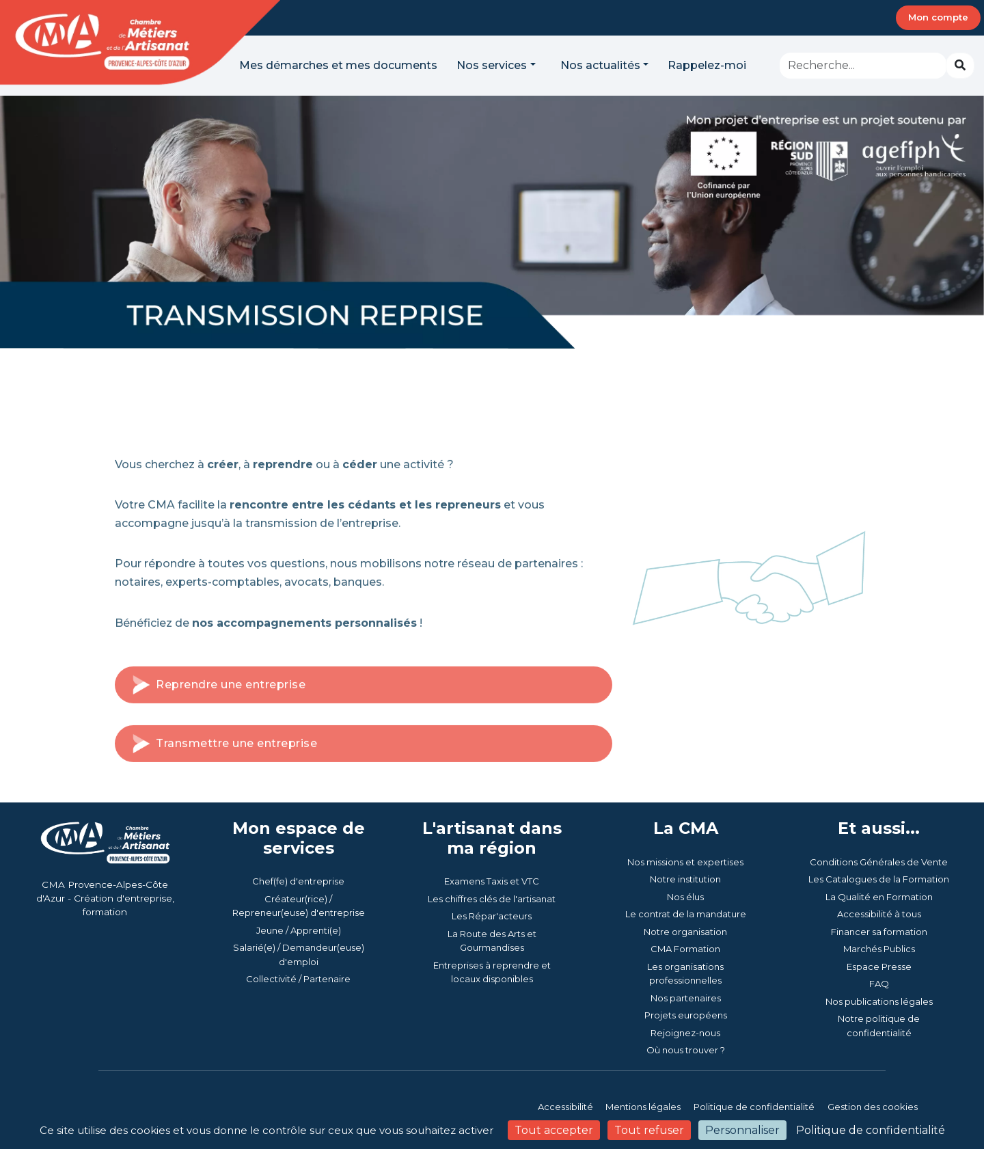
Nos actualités (600, 65)
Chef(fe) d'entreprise (298, 881)
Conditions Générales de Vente (879, 861)
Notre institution (685, 879)
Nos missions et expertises (685, 861)
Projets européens (685, 1015)
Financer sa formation (879, 931)
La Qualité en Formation (879, 896)
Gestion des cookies (873, 1106)
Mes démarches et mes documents (338, 65)
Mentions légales (643, 1106)
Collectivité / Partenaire (298, 978)
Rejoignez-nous (685, 1032)
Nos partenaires (686, 997)
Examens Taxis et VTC (491, 881)
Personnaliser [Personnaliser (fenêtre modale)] (742, 1130)
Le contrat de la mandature (685, 913)
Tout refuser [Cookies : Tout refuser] (649, 1130)
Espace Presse (879, 966)
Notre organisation (685, 931)
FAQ (879, 983)
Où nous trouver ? (685, 1049)
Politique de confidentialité (754, 1106)
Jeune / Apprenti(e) (298, 930)
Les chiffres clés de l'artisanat (492, 898)
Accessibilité (566, 1106)
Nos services (491, 65)
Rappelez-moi (707, 65)
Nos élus (685, 896)
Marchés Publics (879, 948)
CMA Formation (685, 948)
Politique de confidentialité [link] (870, 1130)
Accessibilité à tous (879, 913)
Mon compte (938, 17)
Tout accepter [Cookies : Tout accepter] (554, 1130)
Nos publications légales (879, 1001)
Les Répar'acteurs (492, 915)
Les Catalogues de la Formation (878, 879)
